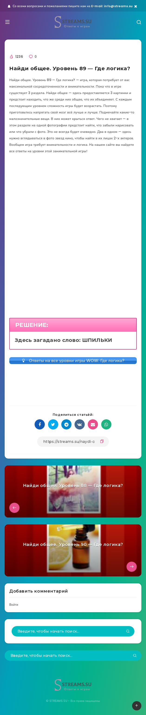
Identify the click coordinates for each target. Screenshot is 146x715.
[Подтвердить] (128, 631)
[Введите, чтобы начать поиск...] (73, 631)
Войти (13, 604)
